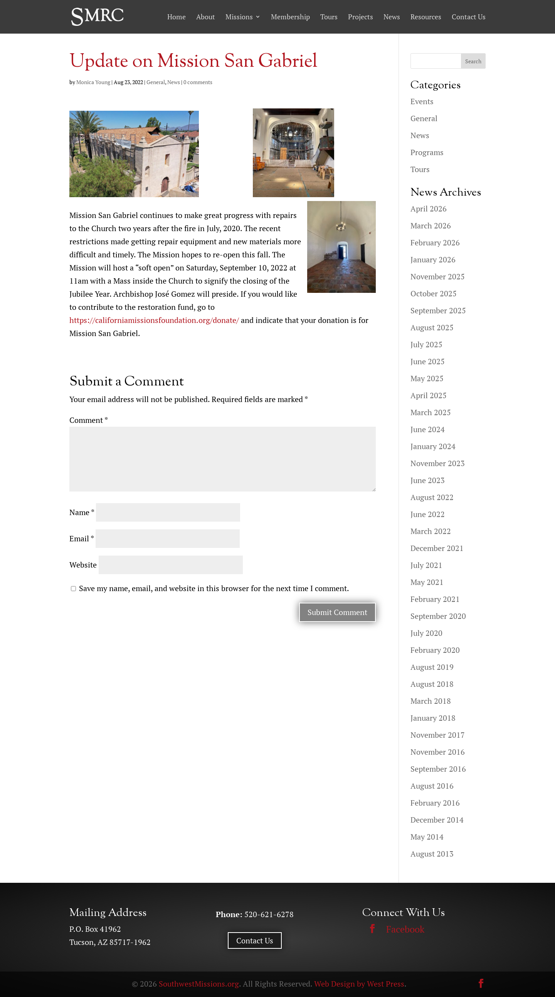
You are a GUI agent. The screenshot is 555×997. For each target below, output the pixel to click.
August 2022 (432, 497)
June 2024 (427, 429)
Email (81, 538)
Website (83, 564)
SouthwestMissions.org (199, 983)
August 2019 (432, 667)
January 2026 (433, 259)
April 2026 (428, 208)
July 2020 (426, 633)
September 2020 (438, 616)
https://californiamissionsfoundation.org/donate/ (154, 320)
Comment (88, 420)
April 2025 (428, 395)
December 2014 (437, 819)
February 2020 (435, 650)
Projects (360, 17)
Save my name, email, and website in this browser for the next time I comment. (214, 588)
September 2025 (438, 310)
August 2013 (432, 853)
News (391, 17)
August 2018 (432, 684)
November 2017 (437, 735)
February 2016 (435, 803)
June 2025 (427, 361)
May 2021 (427, 582)
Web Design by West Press (359, 983)
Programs (427, 152)
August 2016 (432, 786)
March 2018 (430, 701)
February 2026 (435, 242)
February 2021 (435, 599)
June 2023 (427, 480)
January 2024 (433, 446)
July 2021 (426, 565)
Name (81, 512)
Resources (425, 17)
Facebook (405, 929)
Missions (239, 17)
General (155, 82)
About (205, 17)
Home (176, 17)
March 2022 (430, 531)
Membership (290, 17)
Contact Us (469, 17)
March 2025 (430, 412)
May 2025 (427, 378)
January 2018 (433, 718)
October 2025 (433, 293)
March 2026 (430, 225)
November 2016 (437, 752)
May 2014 (427, 836)
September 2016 (438, 769)
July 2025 (426, 344)
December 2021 (437, 548)
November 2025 (437, 276)
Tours (329, 17)
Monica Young (93, 82)
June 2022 (427, 514)
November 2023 (437, 463)
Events (422, 101)
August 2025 (432, 327)
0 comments (197, 82)
